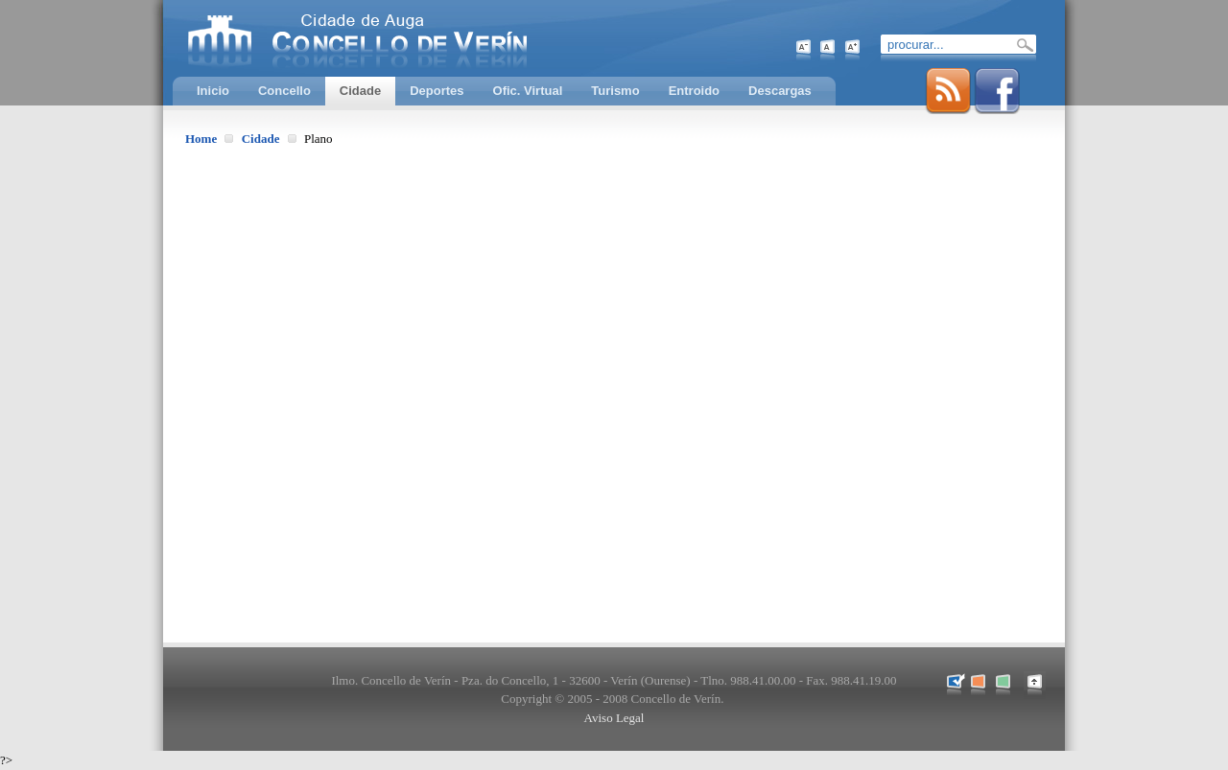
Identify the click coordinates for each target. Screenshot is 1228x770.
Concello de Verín (436, 38)
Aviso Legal (614, 718)
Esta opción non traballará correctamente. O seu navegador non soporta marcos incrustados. (614, 393)
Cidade (261, 138)
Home (201, 138)
